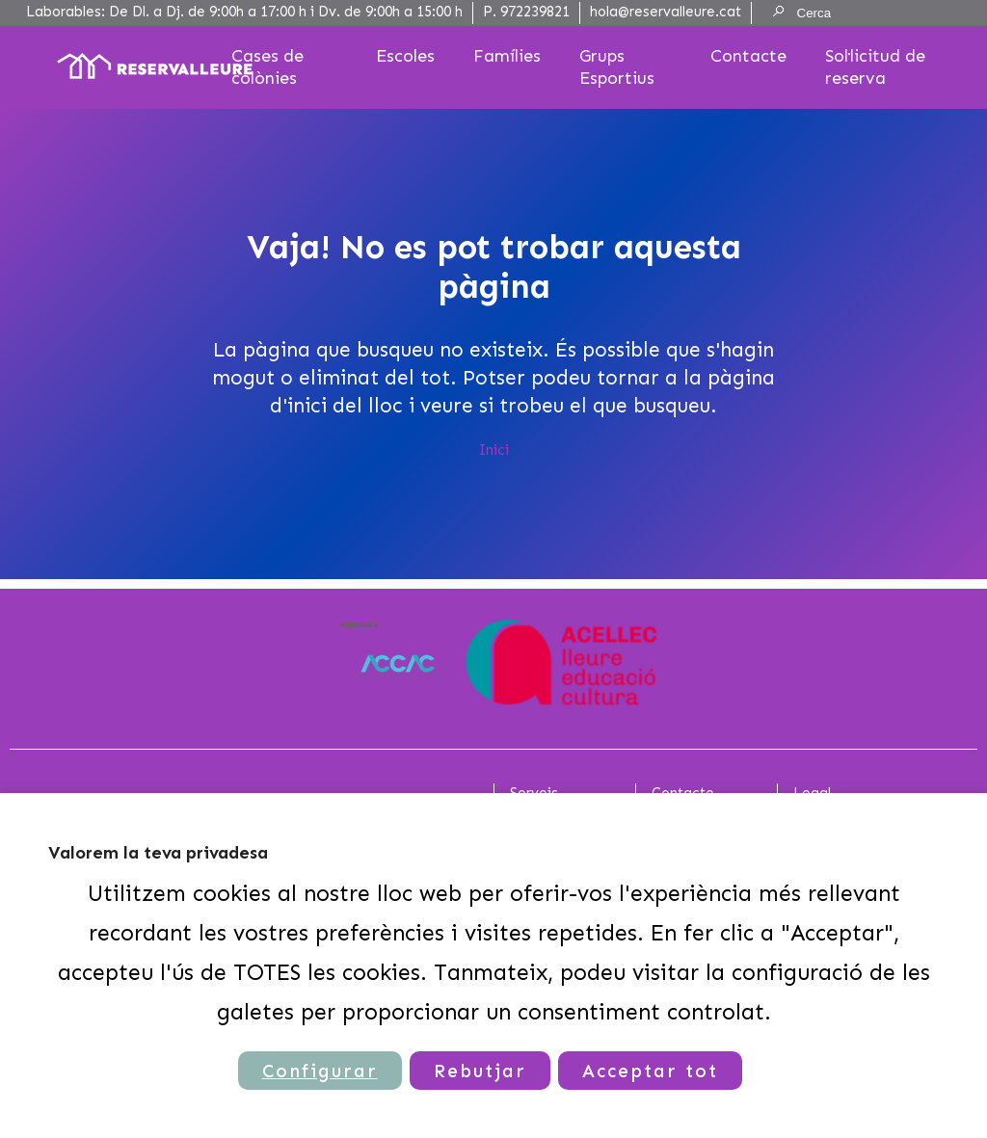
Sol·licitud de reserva (875, 67)
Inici (494, 450)
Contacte (748, 55)
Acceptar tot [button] (650, 1071)
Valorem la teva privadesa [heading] (158, 852)
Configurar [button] (320, 1071)
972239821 (535, 11)
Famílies (507, 55)
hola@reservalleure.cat (665, 11)
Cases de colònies (267, 67)
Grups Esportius (616, 67)
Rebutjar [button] (480, 1071)
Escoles (405, 55)
